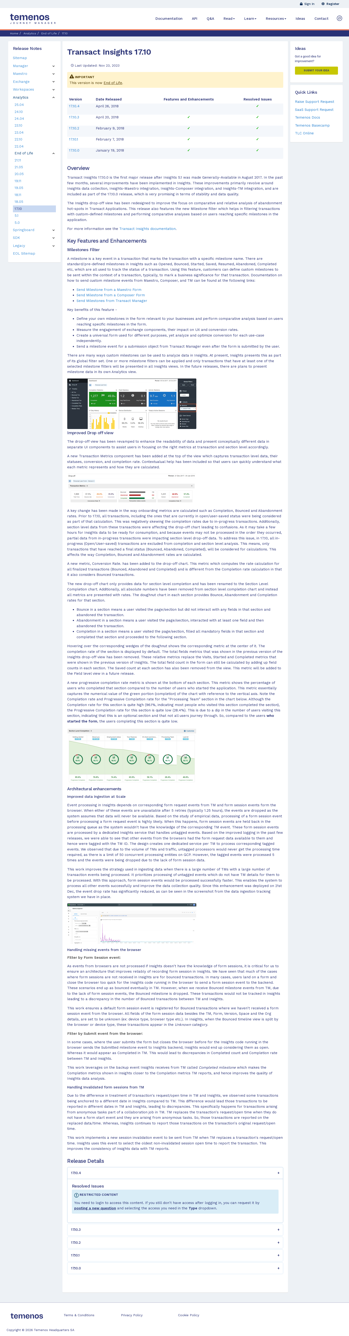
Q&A (210, 18)
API (194, 18)
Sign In (307, 4)
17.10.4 (74, 106)
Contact (321, 18)
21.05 (19, 167)
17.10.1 (73, 139)
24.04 (19, 118)
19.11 (18, 181)
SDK (16, 238)
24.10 (19, 112)
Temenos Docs (307, 117)
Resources (276, 18)
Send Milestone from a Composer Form (111, 295)
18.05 (19, 202)
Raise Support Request (314, 102)
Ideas (300, 18)
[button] (175, 1173)
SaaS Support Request (314, 110)
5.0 (17, 223)
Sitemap (20, 58)
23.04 (19, 132)
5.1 (17, 215)
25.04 (19, 105)
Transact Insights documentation (147, 229)
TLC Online (304, 133)
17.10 (18, 209)
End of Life (113, 83)
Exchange (21, 82)
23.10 (18, 125)
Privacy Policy (132, 1315)
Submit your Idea (316, 70)
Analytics (20, 97)
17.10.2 (74, 128)
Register (330, 4)
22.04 (19, 146)
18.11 (18, 195)
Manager (20, 66)
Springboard (23, 230)
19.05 (19, 188)
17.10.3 (74, 117)
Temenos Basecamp (312, 125)
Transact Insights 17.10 (109, 51)
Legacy (19, 246)
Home (14, 33)
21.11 (18, 160)
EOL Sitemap (24, 253)
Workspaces (23, 89)
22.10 (18, 139)
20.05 (19, 174)
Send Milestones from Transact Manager (112, 301)
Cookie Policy (188, 1315)
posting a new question (95, 1208)
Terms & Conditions (79, 1315)
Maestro (20, 74)
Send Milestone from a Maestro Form (109, 290)
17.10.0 (74, 150)
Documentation (168, 18)
